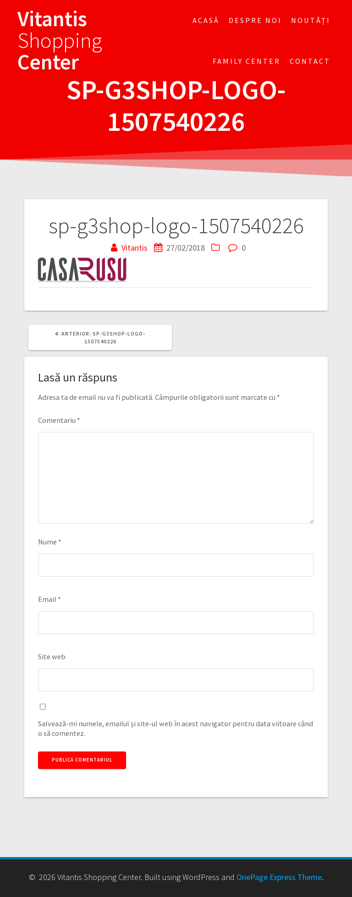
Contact (310, 61)
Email (49, 599)
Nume (49, 541)
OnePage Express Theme (279, 877)
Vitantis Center (59, 40)
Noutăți (310, 20)
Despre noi (255, 20)
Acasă (206, 20)
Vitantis (134, 247)
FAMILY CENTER (246, 61)
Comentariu (59, 420)
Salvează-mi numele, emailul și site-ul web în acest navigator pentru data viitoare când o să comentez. (175, 728)
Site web (52, 656)
